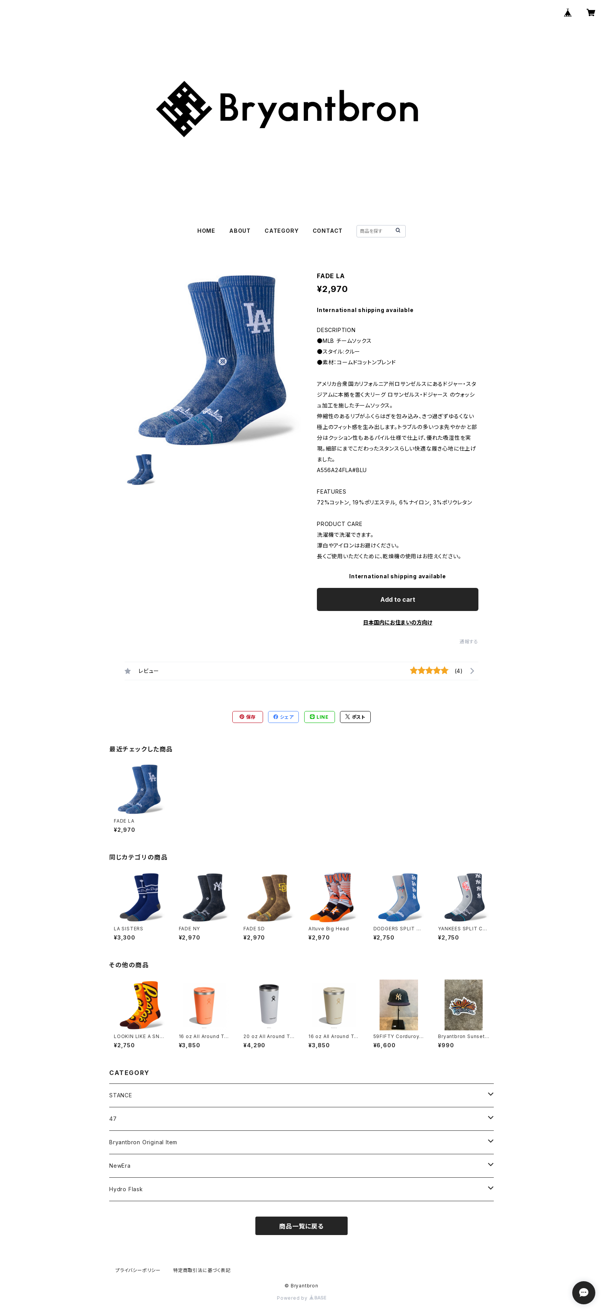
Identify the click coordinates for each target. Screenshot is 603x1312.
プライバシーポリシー (138, 1270)
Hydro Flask (126, 1189)
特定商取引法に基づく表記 (202, 1270)
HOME (206, 230)
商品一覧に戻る (301, 1226)
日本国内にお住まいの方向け (397, 622)
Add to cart (397, 599)
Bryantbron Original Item (143, 1142)
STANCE (120, 1095)
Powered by (301, 1298)
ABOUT (240, 230)
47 (113, 1118)
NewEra (120, 1165)
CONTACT (328, 230)
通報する (469, 641)
